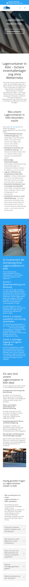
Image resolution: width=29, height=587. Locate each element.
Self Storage (14, 127)
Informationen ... (14, 31)
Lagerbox (6, 328)
